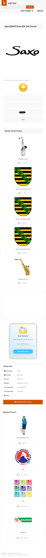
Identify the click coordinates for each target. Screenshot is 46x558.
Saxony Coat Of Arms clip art (23, 189)
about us (4, 555)
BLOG (40, 11)
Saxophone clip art (23, 159)
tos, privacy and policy (21, 555)
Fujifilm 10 (23, 532)
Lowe (23, 501)
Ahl (23, 469)
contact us (11, 555)
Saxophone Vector (23, 279)
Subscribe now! (23, 351)
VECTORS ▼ (27, 11)
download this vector (23, 402)
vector (12, 3)
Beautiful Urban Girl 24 (23, 437)
